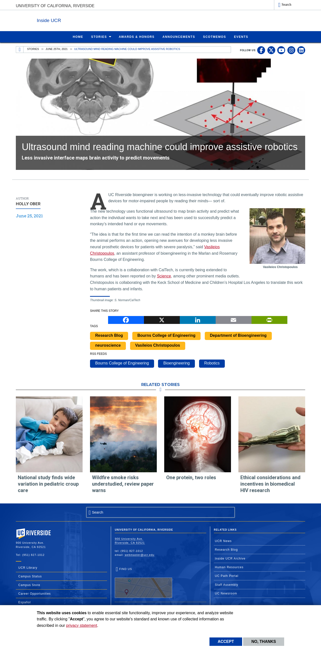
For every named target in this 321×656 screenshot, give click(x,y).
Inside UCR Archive (230, 558)
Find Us (143, 582)
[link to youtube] (281, 50)
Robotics (212, 363)
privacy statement (81, 625)
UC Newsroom (226, 593)
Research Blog (109, 335)
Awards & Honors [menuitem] (137, 36)
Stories (33, 48)
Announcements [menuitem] (178, 36)
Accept (226, 641)
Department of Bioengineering (238, 335)
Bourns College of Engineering (167, 335)
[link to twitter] (271, 50)
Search (286, 4)
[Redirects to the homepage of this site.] (19, 49)
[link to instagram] (291, 50)
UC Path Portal (226, 575)
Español (24, 602)
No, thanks (263, 641)
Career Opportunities (34, 593)
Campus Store (29, 585)
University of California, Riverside (55, 6)
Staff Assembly (226, 584)
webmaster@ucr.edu (139, 554)
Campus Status (30, 576)
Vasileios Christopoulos (157, 345)
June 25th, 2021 (57, 48)
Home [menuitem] (78, 36)
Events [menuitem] (241, 36)
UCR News (223, 541)
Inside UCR (76, 19)
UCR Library (27, 567)
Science (164, 276)
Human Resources (229, 567)
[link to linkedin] (301, 50)
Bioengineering (176, 363)
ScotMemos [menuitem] (214, 36)
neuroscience (108, 345)
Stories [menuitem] (99, 36)
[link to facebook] (261, 50)
